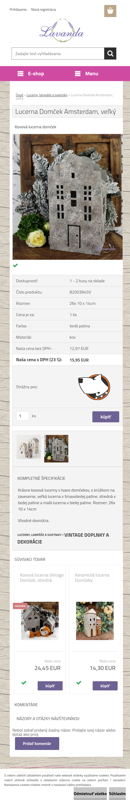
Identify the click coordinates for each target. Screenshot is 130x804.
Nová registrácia (43, 9)
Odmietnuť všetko (90, 793)
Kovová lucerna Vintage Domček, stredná (42, 577)
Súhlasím (117, 793)
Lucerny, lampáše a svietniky (47, 95)
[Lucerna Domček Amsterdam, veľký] (68, 136)
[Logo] (62, 30)
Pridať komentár (37, 744)
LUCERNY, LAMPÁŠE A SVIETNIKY (39, 535)
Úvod (19, 95)
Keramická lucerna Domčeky (92, 577)
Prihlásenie (18, 9)
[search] (110, 53)
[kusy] (22, 415)
